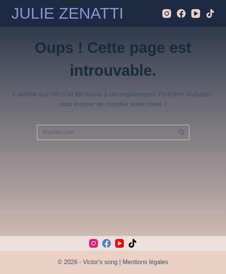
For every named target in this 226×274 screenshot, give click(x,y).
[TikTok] (210, 13)
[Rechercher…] (105, 132)
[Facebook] (181, 13)
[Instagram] (166, 13)
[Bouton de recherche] (181, 132)
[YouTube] (195, 13)
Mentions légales (145, 262)
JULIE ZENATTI (67, 13)
